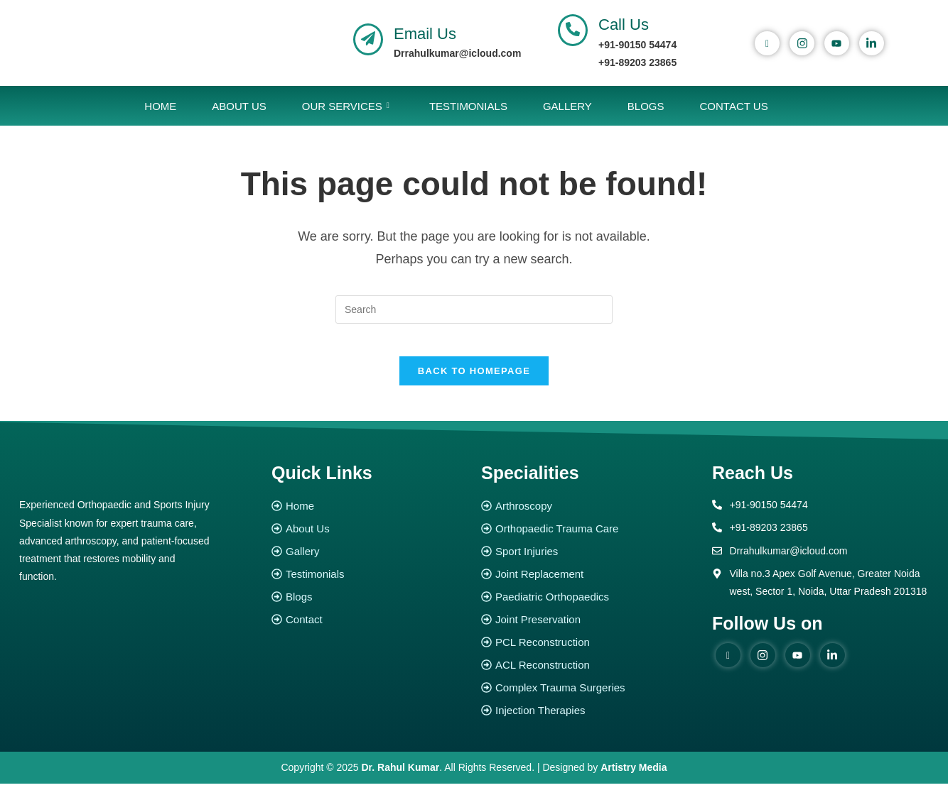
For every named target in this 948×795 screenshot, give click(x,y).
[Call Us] (573, 30)
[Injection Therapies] (589, 720)
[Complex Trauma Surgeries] (589, 698)
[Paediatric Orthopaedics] (589, 607)
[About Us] (369, 539)
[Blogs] (369, 607)
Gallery (567, 106)
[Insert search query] (474, 309)
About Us (239, 106)
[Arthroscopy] (589, 516)
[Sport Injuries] (589, 561)
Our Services (345, 106)
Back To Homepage (474, 381)
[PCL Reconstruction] (589, 652)
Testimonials (468, 106)
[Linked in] (832, 666)
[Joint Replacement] (589, 584)
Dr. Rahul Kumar (401, 778)
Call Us (623, 24)
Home (160, 106)
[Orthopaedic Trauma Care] (589, 539)
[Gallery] (369, 561)
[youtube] (836, 43)
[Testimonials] (369, 584)
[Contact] (369, 630)
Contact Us (734, 106)
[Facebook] (767, 43)
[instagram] (802, 43)
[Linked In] (871, 43)
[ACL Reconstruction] (589, 675)
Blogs (645, 106)
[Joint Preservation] (589, 630)
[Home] (369, 516)
